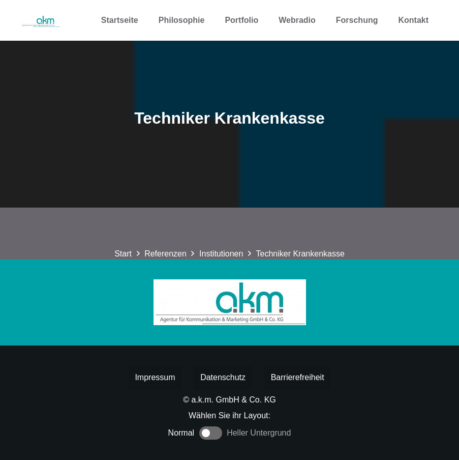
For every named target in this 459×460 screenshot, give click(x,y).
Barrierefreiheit (297, 377)
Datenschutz (223, 377)
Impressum (155, 377)
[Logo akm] (40, 20)
